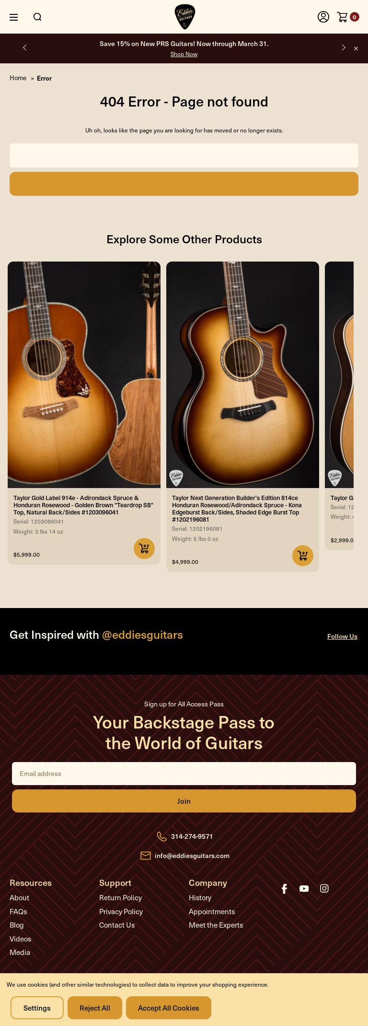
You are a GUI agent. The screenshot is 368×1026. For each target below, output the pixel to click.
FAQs (18, 911)
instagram (324, 889)
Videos (20, 938)
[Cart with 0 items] (348, 16)
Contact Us (117, 925)
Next (342, 47)
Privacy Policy (121, 911)
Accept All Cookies (168, 1007)
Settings (37, 1007)
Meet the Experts (216, 925)
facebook (284, 889)
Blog (17, 925)
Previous (25, 47)
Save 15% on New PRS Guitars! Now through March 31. (184, 48)
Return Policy (120, 897)
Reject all (95, 1007)
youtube (304, 889)
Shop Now (184, 54)
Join (184, 800)
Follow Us (342, 636)
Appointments (212, 911)
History (200, 897)
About (19, 897)
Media (20, 952)
